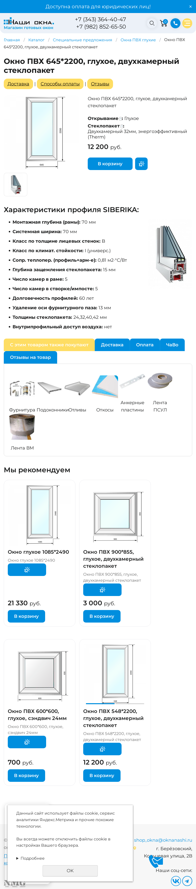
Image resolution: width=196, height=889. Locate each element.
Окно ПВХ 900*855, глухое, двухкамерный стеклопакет (113, 559)
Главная (12, 40)
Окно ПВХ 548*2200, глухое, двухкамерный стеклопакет (113, 718)
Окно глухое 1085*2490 (38, 552)
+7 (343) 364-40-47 (100, 19)
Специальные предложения (82, 40)
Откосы (105, 410)
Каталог (36, 40)
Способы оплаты (60, 84)
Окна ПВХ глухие (138, 40)
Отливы (77, 410)
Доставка (18, 84)
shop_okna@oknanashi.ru (163, 840)
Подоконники (53, 410)
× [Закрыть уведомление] (190, 6)
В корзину (110, 164)
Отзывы (100, 84)
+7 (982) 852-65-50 (101, 26)
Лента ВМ (22, 448)
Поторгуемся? (141, 164)
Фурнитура (22, 410)
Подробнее (33, 858)
